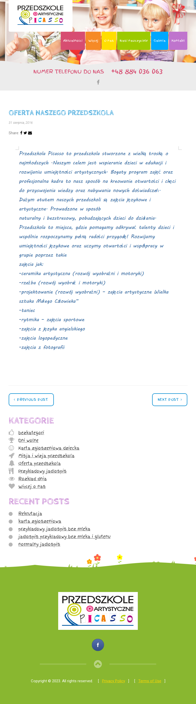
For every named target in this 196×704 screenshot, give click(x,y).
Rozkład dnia (32, 479)
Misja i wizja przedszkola (46, 456)
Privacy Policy (113, 681)
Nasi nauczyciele (134, 40)
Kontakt (178, 40)
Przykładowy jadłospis (42, 471)
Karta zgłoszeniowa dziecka (48, 448)
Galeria (160, 40)
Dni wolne (28, 440)
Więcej (93, 40)
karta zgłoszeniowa (39, 521)
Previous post (32, 399)
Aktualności (72, 40)
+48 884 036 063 (135, 71)
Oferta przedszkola (39, 463)
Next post (169, 399)
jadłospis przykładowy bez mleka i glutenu (64, 536)
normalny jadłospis (39, 544)
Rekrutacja (30, 513)
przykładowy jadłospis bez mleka (54, 529)
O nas (109, 40)
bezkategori (31, 433)
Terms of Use (149, 681)
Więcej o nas (32, 486)
